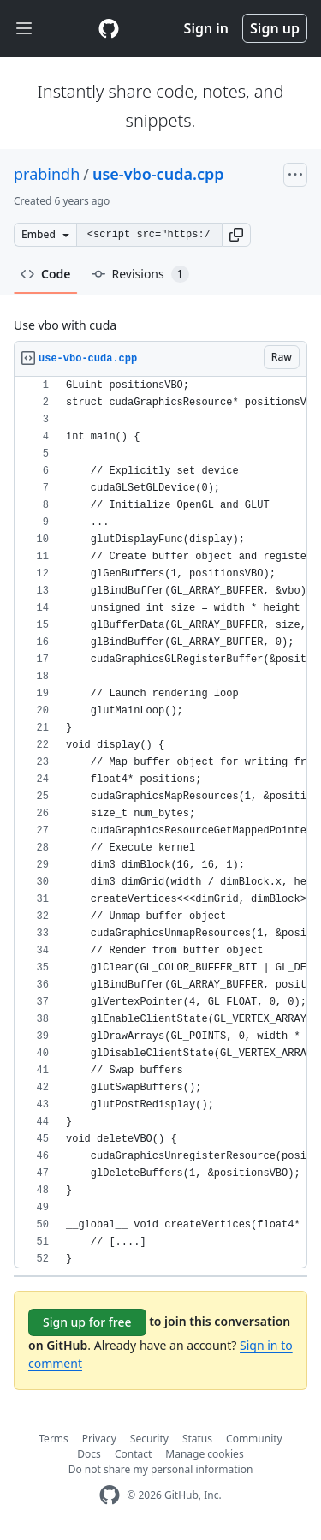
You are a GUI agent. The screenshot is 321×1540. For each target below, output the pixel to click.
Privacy (99, 1438)
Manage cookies (204, 1454)
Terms (53, 1438)
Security (149, 1438)
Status (197, 1438)
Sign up (275, 28)
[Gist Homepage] (108, 28)
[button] (236, 235)
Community (254, 1438)
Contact (133, 1454)
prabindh (47, 174)
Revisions (140, 274)
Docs (89, 1454)
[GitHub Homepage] (109, 1495)
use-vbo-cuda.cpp (158, 174)
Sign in (206, 28)
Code (46, 274)
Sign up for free (87, 1322)
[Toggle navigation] (24, 28)
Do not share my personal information (160, 1469)
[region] (160, 822)
